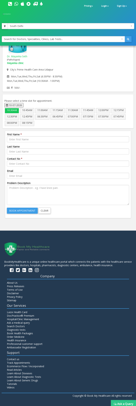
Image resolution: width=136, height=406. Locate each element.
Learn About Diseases (19, 373)
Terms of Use (15, 289)
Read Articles (14, 369)
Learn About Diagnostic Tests (24, 376)
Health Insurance (16, 340)
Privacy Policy (14, 296)
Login (105, 5)
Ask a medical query (18, 322)
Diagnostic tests (16, 329)
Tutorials (12, 384)
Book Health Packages (20, 333)
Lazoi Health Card (17, 312)
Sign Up (122, 5)
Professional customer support (24, 344)
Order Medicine (15, 336)
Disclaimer (13, 293)
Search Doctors (16, 326)
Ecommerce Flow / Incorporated (25, 366)
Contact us (13, 359)
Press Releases (15, 286)
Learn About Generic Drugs (22, 380)
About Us (12, 282)
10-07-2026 (14, 105)
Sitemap (11, 300)
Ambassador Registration (21, 347)
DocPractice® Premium (20, 315)
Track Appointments (18, 362)
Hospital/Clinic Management (23, 319)
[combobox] (71, 26)
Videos (11, 387)
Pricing (88, 5)
